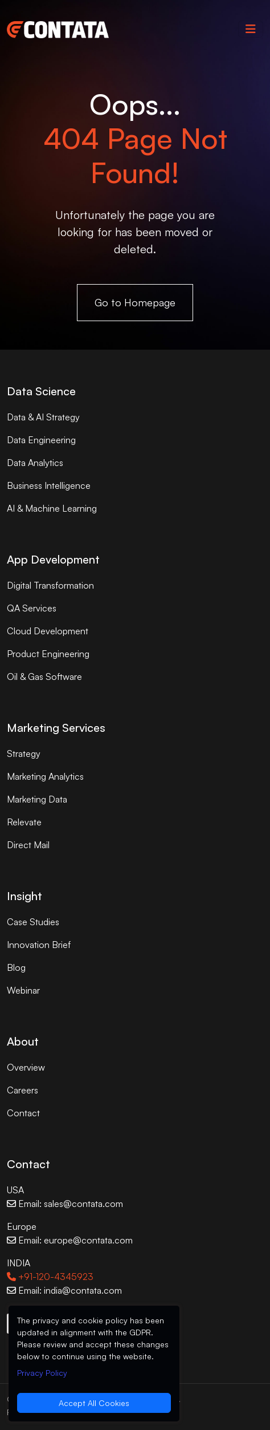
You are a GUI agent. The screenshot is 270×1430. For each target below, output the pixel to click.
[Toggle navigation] (250, 29)
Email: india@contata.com (64, 1290)
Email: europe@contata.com (70, 1240)
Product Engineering (48, 653)
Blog (16, 967)
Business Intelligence (49, 485)
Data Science (41, 391)
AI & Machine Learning (52, 508)
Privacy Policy (42, 1373)
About (23, 1041)
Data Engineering (41, 439)
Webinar (23, 990)
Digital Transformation (50, 585)
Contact (23, 1113)
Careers (22, 1090)
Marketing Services (56, 727)
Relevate (24, 822)
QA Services (31, 608)
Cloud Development (47, 631)
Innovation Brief (39, 944)
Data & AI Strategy (43, 417)
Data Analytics (35, 462)
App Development (53, 559)
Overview (26, 1067)
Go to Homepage (135, 302)
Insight (24, 896)
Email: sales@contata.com (65, 1203)
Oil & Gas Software (44, 676)
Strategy (23, 753)
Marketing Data (37, 799)
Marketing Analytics (45, 776)
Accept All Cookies (94, 1403)
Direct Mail (28, 844)
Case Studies (33, 921)
